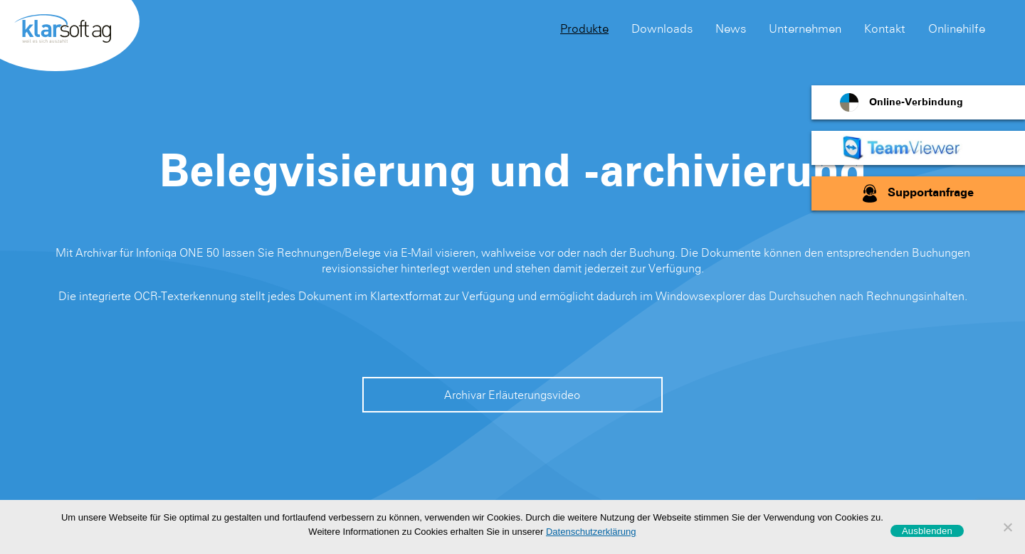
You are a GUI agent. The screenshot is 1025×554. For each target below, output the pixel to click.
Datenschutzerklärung (591, 531)
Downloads (662, 28)
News (730, 28)
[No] (1007, 527)
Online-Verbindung (916, 102)
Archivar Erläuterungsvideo (512, 395)
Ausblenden (927, 531)
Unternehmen (805, 28)
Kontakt (884, 28)
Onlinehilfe (956, 28)
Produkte (584, 28)
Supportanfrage (931, 193)
